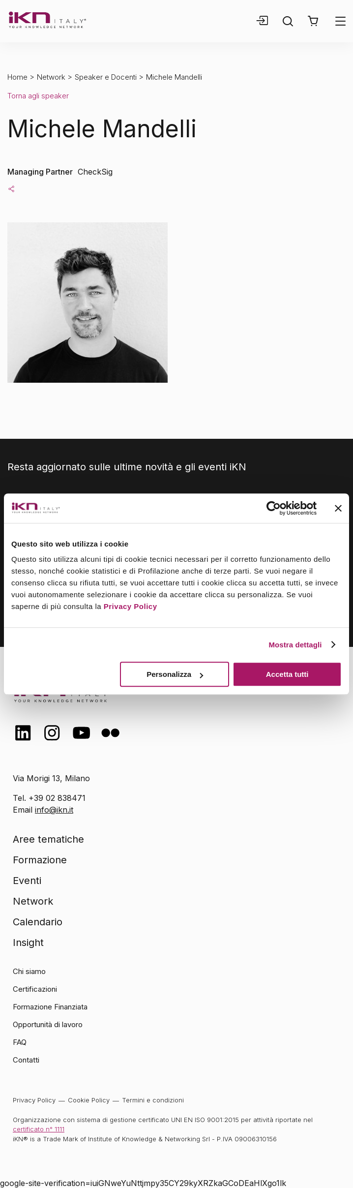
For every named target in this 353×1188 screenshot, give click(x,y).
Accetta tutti (287, 674)
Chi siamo (29, 971)
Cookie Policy (89, 1100)
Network (51, 77)
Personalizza (175, 674)
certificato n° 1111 (38, 1129)
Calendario (37, 922)
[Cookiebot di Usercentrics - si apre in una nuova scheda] (274, 508)
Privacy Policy (130, 606)
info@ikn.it (54, 810)
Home (17, 77)
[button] (313, 21)
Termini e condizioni (153, 1100)
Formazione (40, 860)
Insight (28, 942)
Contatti (26, 1060)
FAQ (20, 1042)
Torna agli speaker (38, 95)
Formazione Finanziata (50, 1006)
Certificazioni (35, 989)
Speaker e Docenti (106, 77)
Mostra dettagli (295, 644)
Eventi (27, 880)
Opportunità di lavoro (48, 1024)
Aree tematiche (48, 839)
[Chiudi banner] (338, 508)
